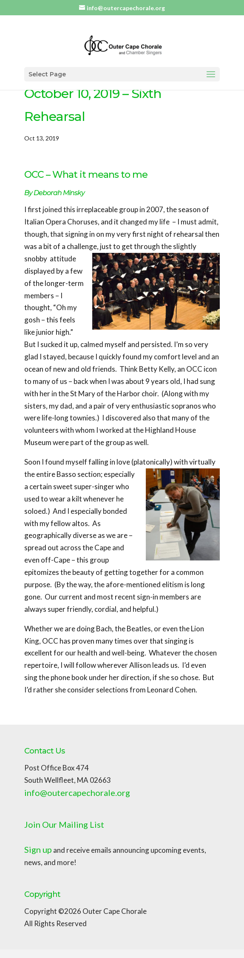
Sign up (38, 849)
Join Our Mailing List (64, 824)
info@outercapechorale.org (77, 792)
